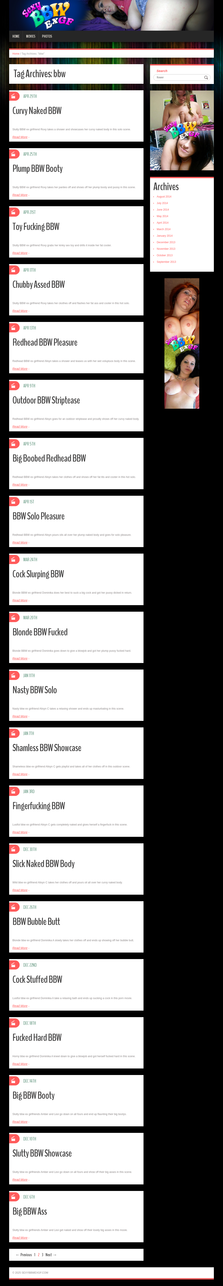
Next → (51, 1255)
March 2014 (164, 229)
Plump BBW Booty (37, 168)
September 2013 (166, 261)
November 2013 (166, 248)
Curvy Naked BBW (36, 110)
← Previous (23, 1255)
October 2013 (165, 255)
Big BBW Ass (29, 1211)
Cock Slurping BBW (38, 574)
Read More (19, 137)
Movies (30, 36)
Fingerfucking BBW (38, 806)
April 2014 (163, 222)
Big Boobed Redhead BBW (49, 458)
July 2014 (162, 203)
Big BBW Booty (33, 1095)
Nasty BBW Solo (34, 690)
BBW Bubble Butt (36, 921)
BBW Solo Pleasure (38, 516)
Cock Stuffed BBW (37, 979)
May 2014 (162, 216)
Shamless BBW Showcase (46, 748)
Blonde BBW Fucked (40, 632)
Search (162, 71)
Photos (47, 36)
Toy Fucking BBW (35, 226)
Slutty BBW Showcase (42, 1153)
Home (15, 36)
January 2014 (165, 235)
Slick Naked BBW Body (43, 864)
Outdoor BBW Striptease (46, 400)
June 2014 (163, 209)
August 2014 (164, 196)
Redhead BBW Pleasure (44, 342)
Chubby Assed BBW (38, 284)
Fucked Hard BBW (36, 1037)
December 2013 (166, 242)
